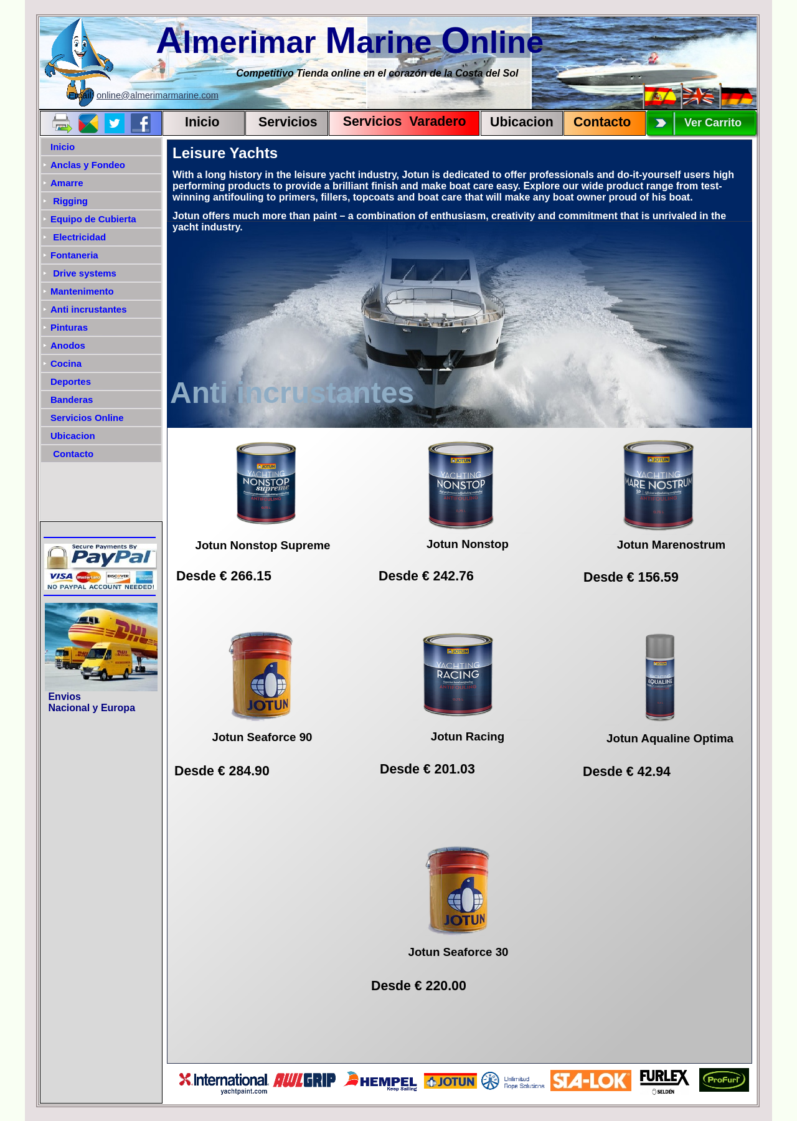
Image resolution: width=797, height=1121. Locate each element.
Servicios (288, 122)
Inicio (202, 122)
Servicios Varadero (399, 121)
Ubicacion (522, 122)
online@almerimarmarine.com (158, 95)
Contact (598, 122)
